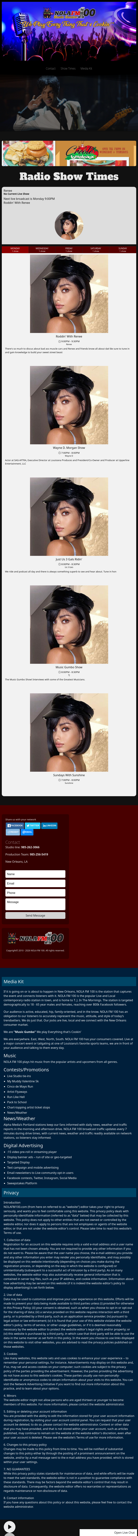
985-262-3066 (30, 847)
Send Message (35, 915)
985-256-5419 (39, 854)
